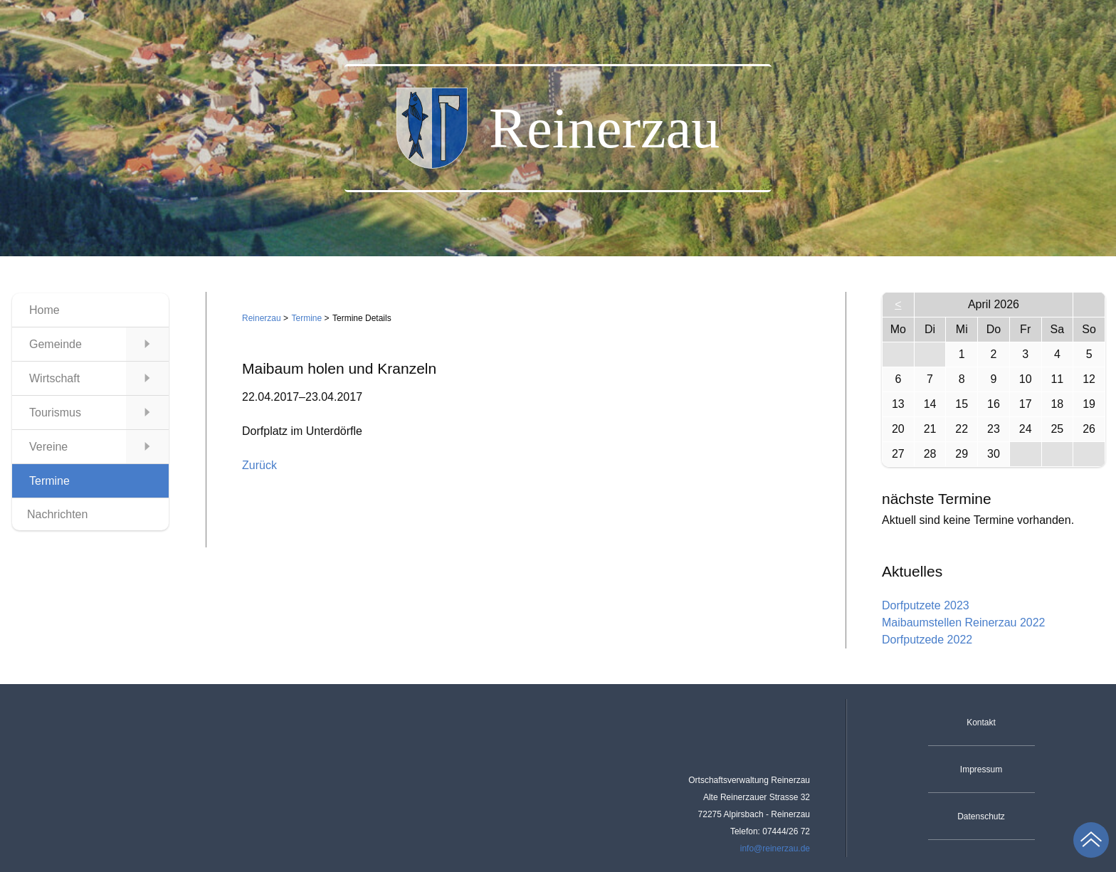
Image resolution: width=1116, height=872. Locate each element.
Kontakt (981, 722)
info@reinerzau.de (775, 848)
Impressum (981, 769)
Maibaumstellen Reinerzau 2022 (963, 622)
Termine (307, 318)
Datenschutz (981, 816)
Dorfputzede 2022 (927, 640)
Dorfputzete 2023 (925, 605)
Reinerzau (261, 318)
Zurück (259, 465)
